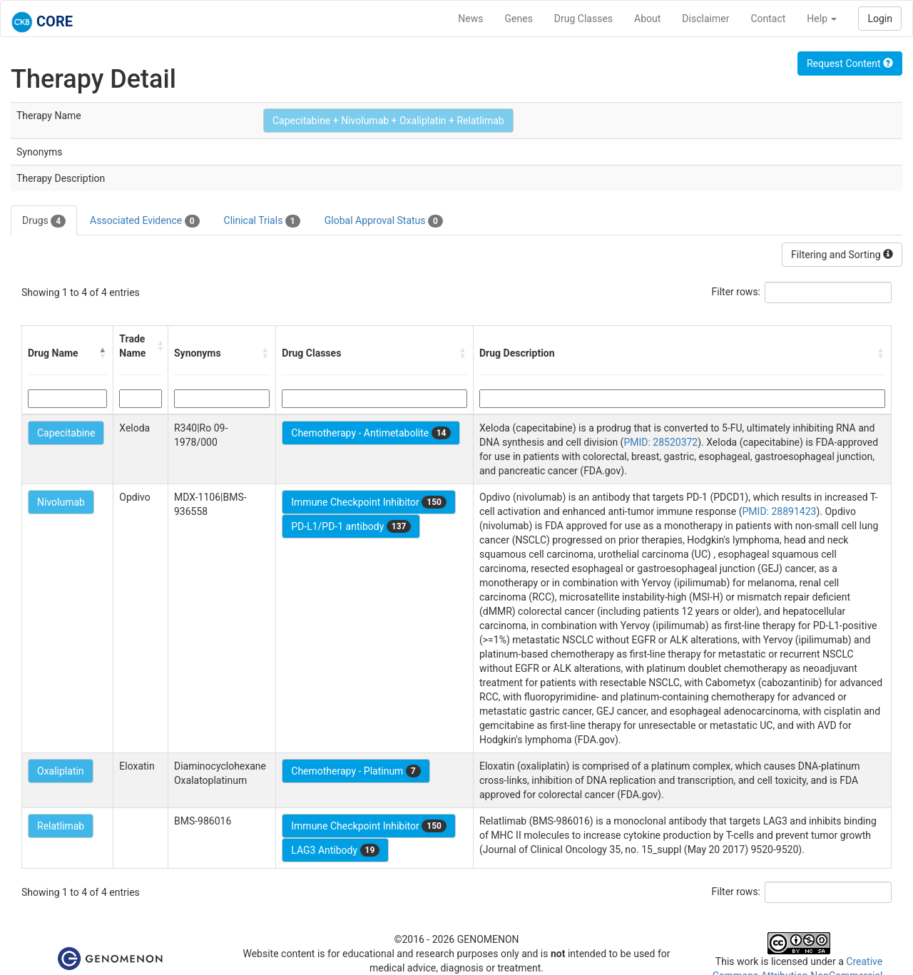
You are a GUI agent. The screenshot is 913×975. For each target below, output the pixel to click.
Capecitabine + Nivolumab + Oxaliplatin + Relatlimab (388, 120)
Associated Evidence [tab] (144, 221)
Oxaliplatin (60, 771)
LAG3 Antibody (335, 850)
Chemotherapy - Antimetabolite (371, 433)
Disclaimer (705, 18)
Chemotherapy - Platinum (355, 771)
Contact (767, 18)
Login (879, 18)
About (647, 18)
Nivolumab (61, 502)
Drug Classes (583, 18)
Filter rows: (736, 291)
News (470, 18)
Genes (519, 18)
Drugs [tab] (44, 221)
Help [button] (822, 18)
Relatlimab (60, 826)
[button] (102, 353)
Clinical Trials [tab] (262, 221)
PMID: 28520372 (660, 442)
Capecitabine (66, 433)
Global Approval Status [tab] (384, 221)
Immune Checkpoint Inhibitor (369, 502)
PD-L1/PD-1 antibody (351, 526)
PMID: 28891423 (780, 511)
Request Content (850, 63)
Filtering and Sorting (842, 254)
